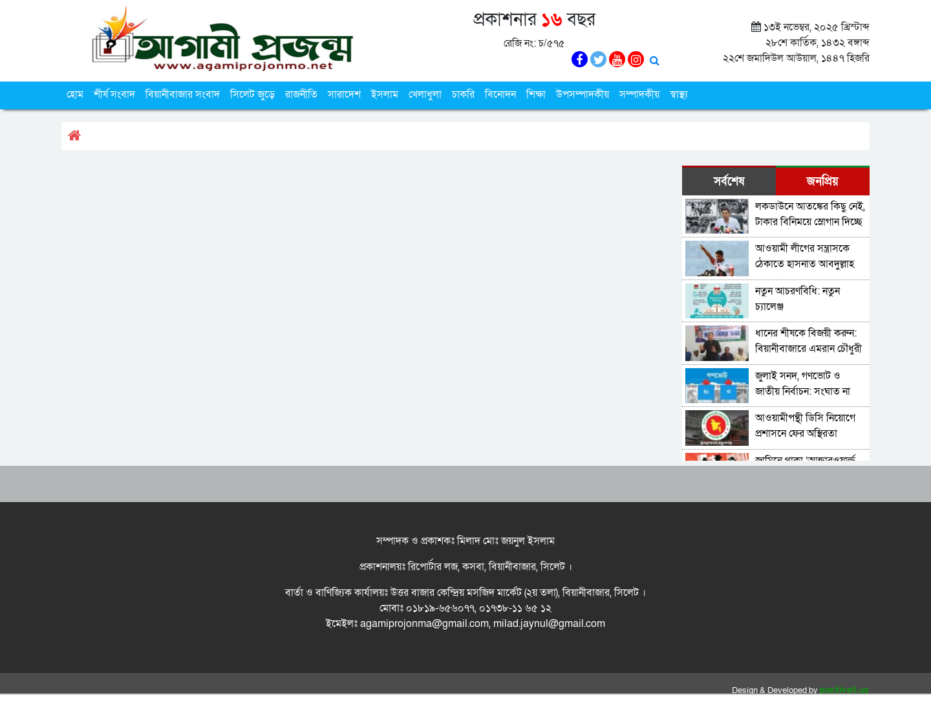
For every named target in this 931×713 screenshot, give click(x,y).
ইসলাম (384, 94)
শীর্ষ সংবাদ (114, 94)
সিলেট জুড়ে (252, 94)
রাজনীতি (301, 94)
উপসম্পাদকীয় (582, 94)
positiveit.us (845, 690)
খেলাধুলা (425, 94)
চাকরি (463, 94)
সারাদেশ (344, 94)
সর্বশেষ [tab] (729, 181)
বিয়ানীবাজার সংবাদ (182, 94)
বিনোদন (500, 94)
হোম (75, 94)
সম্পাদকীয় (639, 94)
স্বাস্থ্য (679, 94)
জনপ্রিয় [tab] (823, 181)
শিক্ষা (536, 94)
